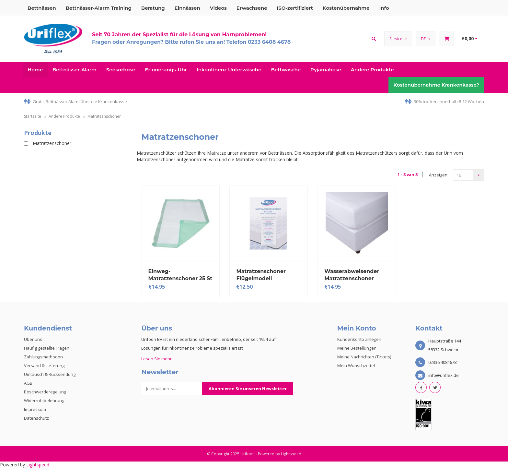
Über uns (33, 339)
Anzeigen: (438, 175)
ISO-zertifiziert (295, 8)
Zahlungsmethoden (43, 357)
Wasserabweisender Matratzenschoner (351, 275)
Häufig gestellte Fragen (46, 348)
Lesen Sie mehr (156, 359)
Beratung (153, 8)
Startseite (32, 116)
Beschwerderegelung (45, 392)
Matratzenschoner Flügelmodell (261, 275)
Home (35, 69)
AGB (28, 383)
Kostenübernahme (346, 8)
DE (425, 39)
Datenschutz (36, 418)
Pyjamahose (325, 69)
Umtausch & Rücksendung (49, 374)
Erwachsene (252, 8)
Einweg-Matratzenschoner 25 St (180, 275)
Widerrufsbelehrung (44, 400)
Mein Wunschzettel (356, 365)
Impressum (35, 409)
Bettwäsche (286, 69)
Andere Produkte (372, 69)
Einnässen (187, 8)
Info (384, 8)
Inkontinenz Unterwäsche (229, 69)
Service (398, 39)
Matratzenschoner (104, 116)
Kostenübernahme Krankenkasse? (436, 85)
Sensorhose (120, 69)
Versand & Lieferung (44, 365)
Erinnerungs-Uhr (166, 69)
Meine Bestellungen (356, 348)
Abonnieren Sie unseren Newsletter (248, 388)
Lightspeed (291, 454)
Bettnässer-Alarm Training (99, 8)
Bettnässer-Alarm (74, 69)
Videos (218, 8)
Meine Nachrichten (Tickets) (364, 357)
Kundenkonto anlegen (359, 339)
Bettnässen (42, 8)
